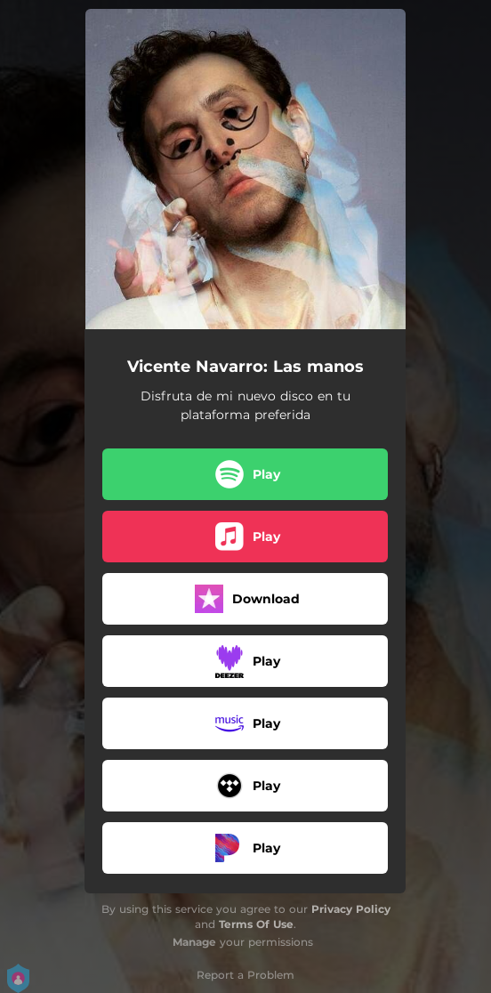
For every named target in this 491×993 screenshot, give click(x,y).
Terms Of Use (256, 924)
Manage (194, 942)
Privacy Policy (350, 909)
